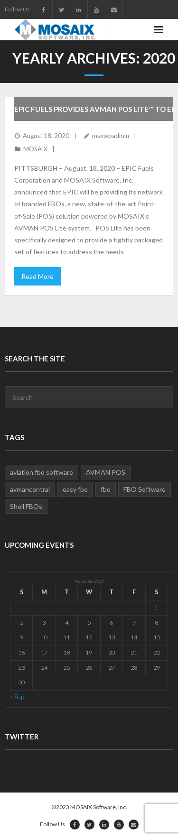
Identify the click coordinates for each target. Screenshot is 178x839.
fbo (106, 489)
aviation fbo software (41, 472)
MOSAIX (35, 149)
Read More (37, 276)
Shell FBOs (26, 506)
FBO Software (144, 489)
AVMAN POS (105, 472)
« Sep (17, 696)
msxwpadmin (110, 135)
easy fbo (75, 489)
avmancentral (30, 489)
